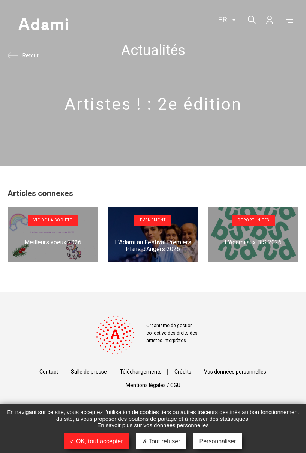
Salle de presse (89, 372)
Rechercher (251, 19)
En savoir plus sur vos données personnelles (153, 425)
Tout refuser (161, 441)
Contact (48, 372)
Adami (43, 25)
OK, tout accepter (96, 441)
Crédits (182, 372)
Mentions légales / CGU (153, 385)
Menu (288, 19)
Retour (30, 55)
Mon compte (269, 19)
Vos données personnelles (235, 372)
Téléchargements (141, 372)
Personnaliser (218, 441)
